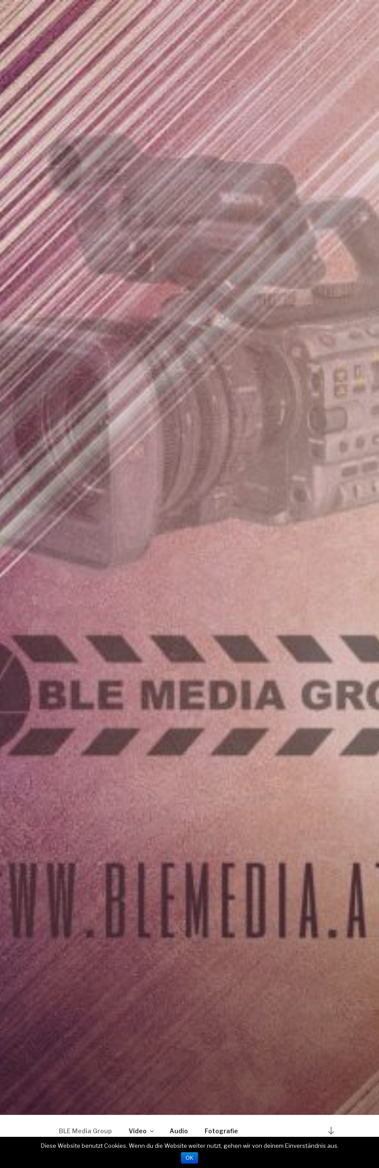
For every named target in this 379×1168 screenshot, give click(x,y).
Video (142, 1131)
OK (189, 1158)
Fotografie (221, 1131)
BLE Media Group (85, 1131)
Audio (179, 1131)
